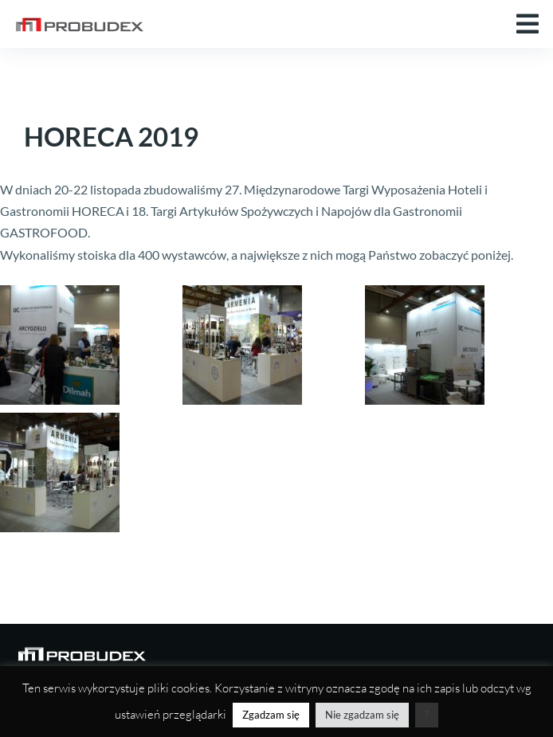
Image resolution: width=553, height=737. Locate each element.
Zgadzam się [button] (271, 714)
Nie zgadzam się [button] (362, 714)
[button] (527, 24)
